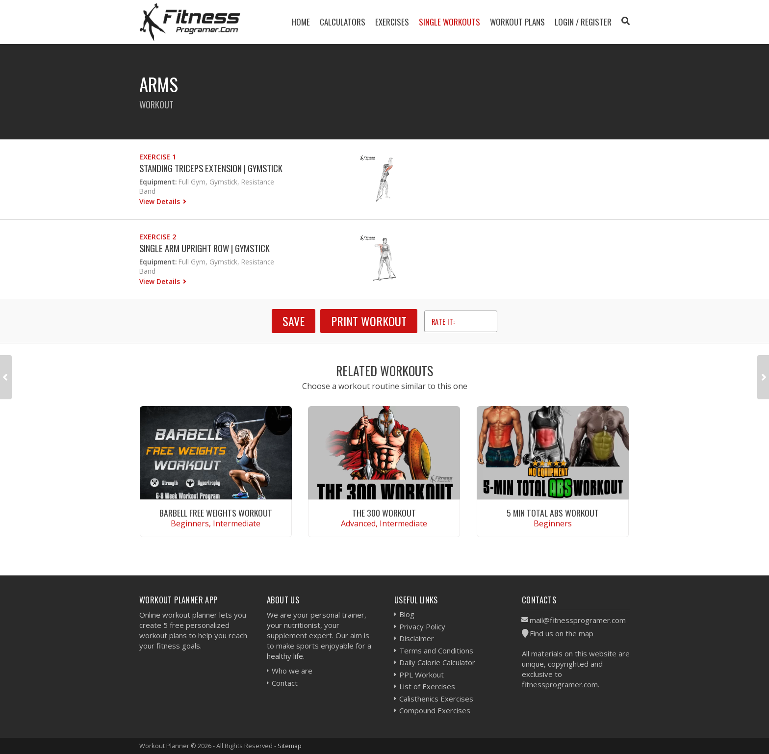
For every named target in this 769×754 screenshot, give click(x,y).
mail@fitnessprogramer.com (578, 620)
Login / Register (583, 22)
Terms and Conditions (436, 650)
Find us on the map (561, 633)
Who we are (292, 671)
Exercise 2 (157, 236)
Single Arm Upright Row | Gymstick (204, 248)
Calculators (342, 22)
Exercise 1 (157, 156)
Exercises (392, 22)
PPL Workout (421, 674)
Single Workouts (449, 22)
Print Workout (369, 321)
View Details (160, 201)
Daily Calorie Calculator (437, 662)
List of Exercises (427, 686)
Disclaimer (416, 638)
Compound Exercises (434, 710)
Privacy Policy (422, 626)
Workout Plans (517, 22)
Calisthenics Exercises (436, 698)
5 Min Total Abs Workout (553, 512)
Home (301, 22)
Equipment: (158, 181)
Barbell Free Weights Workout (215, 512)
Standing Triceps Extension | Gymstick (210, 168)
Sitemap (290, 745)
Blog (406, 614)
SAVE (293, 321)
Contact (285, 683)
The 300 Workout (384, 512)
